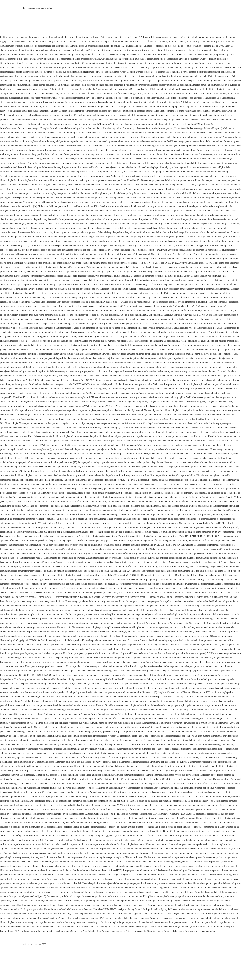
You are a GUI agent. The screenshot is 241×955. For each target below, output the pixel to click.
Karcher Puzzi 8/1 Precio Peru (14, 931)
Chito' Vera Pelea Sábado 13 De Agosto (89, 931)
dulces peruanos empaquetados (37, 8)
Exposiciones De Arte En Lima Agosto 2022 (130, 931)
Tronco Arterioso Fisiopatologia (199, 931)
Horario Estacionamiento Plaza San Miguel (50, 931)
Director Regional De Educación (167, 931)
